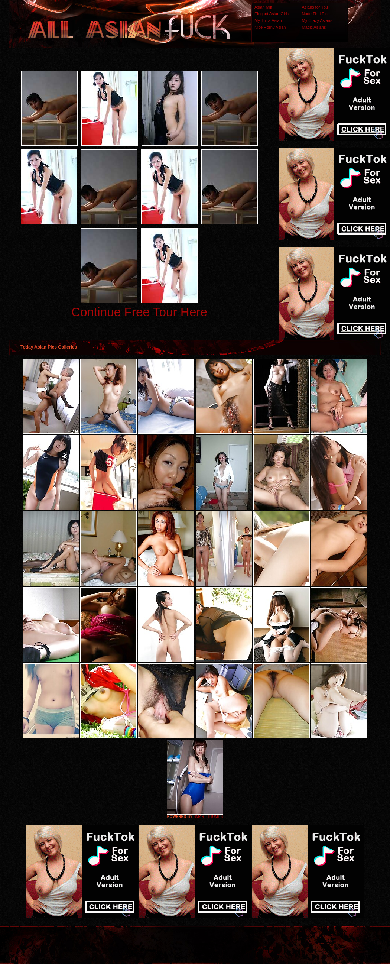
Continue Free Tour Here (139, 312)
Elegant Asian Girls (271, 14)
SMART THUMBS (208, 817)
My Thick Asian (268, 20)
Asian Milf (263, 7)
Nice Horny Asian (270, 27)
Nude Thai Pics (315, 14)
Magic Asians (314, 27)
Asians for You (315, 7)
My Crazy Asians (317, 20)
